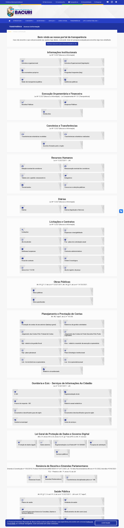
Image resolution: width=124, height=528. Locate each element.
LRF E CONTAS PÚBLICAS (90, 21)
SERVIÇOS (52, 21)
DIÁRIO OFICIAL (63, 21)
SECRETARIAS (41, 21)
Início (9, 31)
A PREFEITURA (17, 21)
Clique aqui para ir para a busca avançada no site (62, 43)
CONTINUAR (106, 523)
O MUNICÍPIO (29, 21)
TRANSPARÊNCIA (75, 21)
